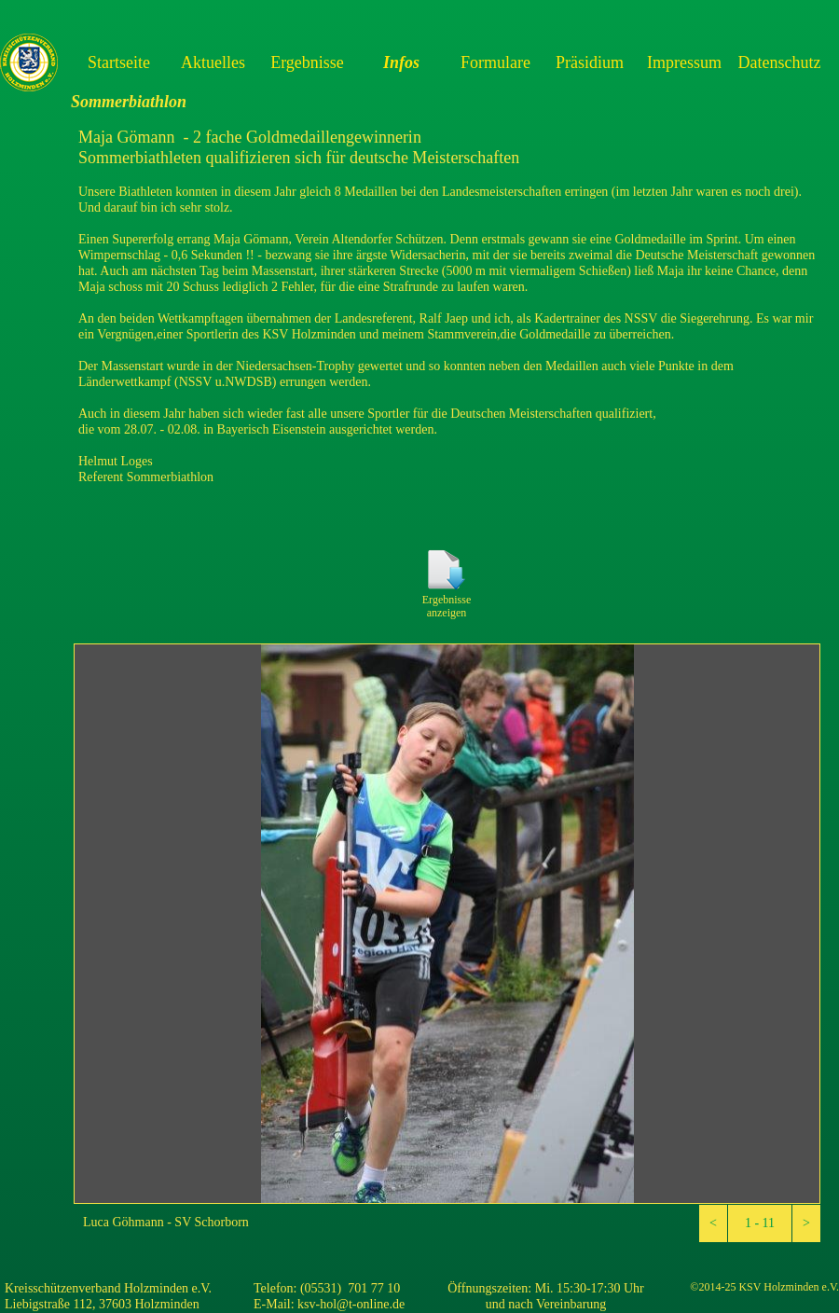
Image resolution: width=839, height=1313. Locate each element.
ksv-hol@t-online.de (351, 1304)
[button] (713, 1223)
